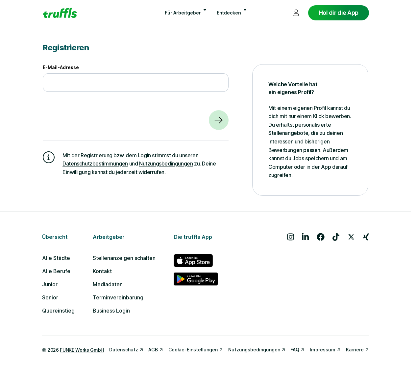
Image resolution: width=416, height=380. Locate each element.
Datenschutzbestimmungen (95, 163)
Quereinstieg (58, 310)
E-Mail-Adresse (61, 67)
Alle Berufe (56, 271)
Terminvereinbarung (118, 297)
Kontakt (102, 271)
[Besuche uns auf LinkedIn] (305, 237)
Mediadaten (108, 284)
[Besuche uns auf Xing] (366, 237)
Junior (50, 284)
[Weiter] (219, 120)
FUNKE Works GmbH (82, 350)
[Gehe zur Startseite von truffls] (60, 13)
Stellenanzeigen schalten (124, 258)
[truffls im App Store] (196, 260)
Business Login (111, 310)
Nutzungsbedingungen (166, 163)
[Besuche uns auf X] (351, 237)
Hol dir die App (338, 12)
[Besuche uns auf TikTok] (335, 237)
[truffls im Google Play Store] (196, 279)
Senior (50, 297)
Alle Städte (56, 258)
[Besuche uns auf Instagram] (290, 237)
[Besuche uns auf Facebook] (321, 237)
